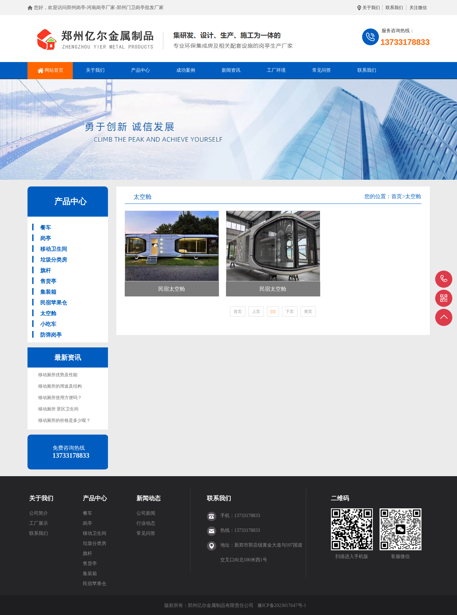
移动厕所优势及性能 (57, 374)
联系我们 (394, 7)
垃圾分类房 (53, 260)
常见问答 (321, 70)
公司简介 (38, 513)
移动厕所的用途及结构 (60, 386)
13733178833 (444, 278)
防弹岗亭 (51, 335)
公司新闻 (145, 513)
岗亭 (45, 238)
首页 (396, 196)
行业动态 (145, 523)
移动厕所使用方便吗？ (60, 397)
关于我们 (371, 7)
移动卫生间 (53, 249)
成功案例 (185, 70)
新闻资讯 (231, 70)
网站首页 (54, 70)
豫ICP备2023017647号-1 (282, 605)
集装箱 (48, 292)
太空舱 (48, 313)
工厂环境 (276, 70)
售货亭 (48, 281)
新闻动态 (148, 498)
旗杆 (45, 270)
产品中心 (140, 70)
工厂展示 (38, 523)
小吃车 (48, 324)
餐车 (45, 227)
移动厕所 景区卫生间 (58, 408)
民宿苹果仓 (53, 302)
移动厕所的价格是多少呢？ (64, 420)
